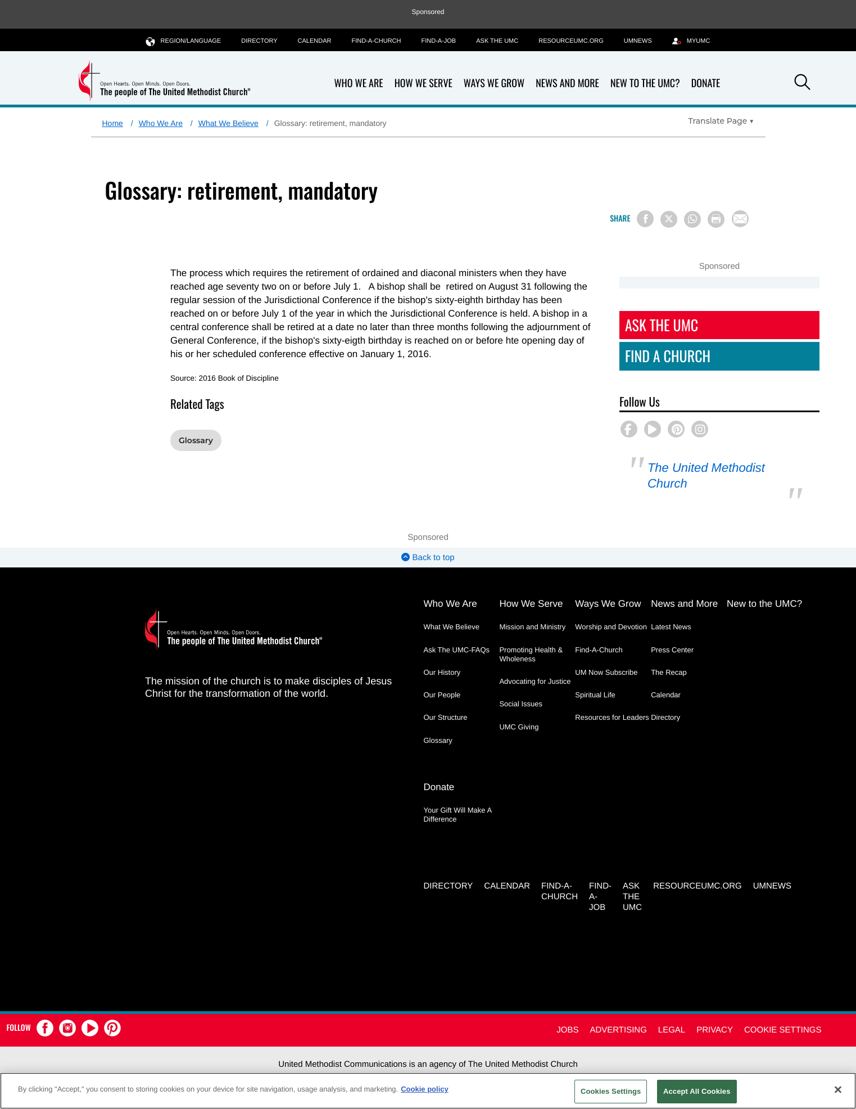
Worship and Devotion (611, 627)
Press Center (672, 650)
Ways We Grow (494, 83)
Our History (442, 672)
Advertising (618, 1030)
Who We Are (359, 83)
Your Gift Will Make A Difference (458, 814)
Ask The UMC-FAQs (457, 650)
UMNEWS (638, 41)
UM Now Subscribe (606, 672)
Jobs (567, 1030)
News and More (567, 83)
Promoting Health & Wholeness (531, 654)
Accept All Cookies (697, 1091)
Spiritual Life (595, 695)
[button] (802, 83)
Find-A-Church (376, 41)
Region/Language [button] (184, 40)
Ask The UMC (661, 325)
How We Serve (423, 83)
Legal (671, 1030)
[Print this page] (716, 219)
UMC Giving (518, 727)
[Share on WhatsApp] (692, 219)
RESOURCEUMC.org (571, 41)
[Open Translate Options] (721, 121)
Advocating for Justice (534, 681)
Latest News (671, 627)
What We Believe (228, 123)
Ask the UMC (497, 41)
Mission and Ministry (532, 627)
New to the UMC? (645, 83)
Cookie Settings (783, 1030)
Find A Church (667, 356)
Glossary (196, 440)
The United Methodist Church (706, 475)
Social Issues (520, 704)
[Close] (838, 1089)
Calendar (315, 41)
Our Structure (446, 717)
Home (112, 123)
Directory (259, 41)
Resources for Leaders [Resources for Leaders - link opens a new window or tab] (612, 717)
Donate (706, 83)
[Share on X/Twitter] (668, 219)
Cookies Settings (611, 1091)
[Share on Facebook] (645, 218)
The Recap (669, 672)
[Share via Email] (740, 218)
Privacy (714, 1030)
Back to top (427, 557)
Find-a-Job (438, 41)
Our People (442, 695)
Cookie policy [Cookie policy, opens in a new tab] (425, 1089)
